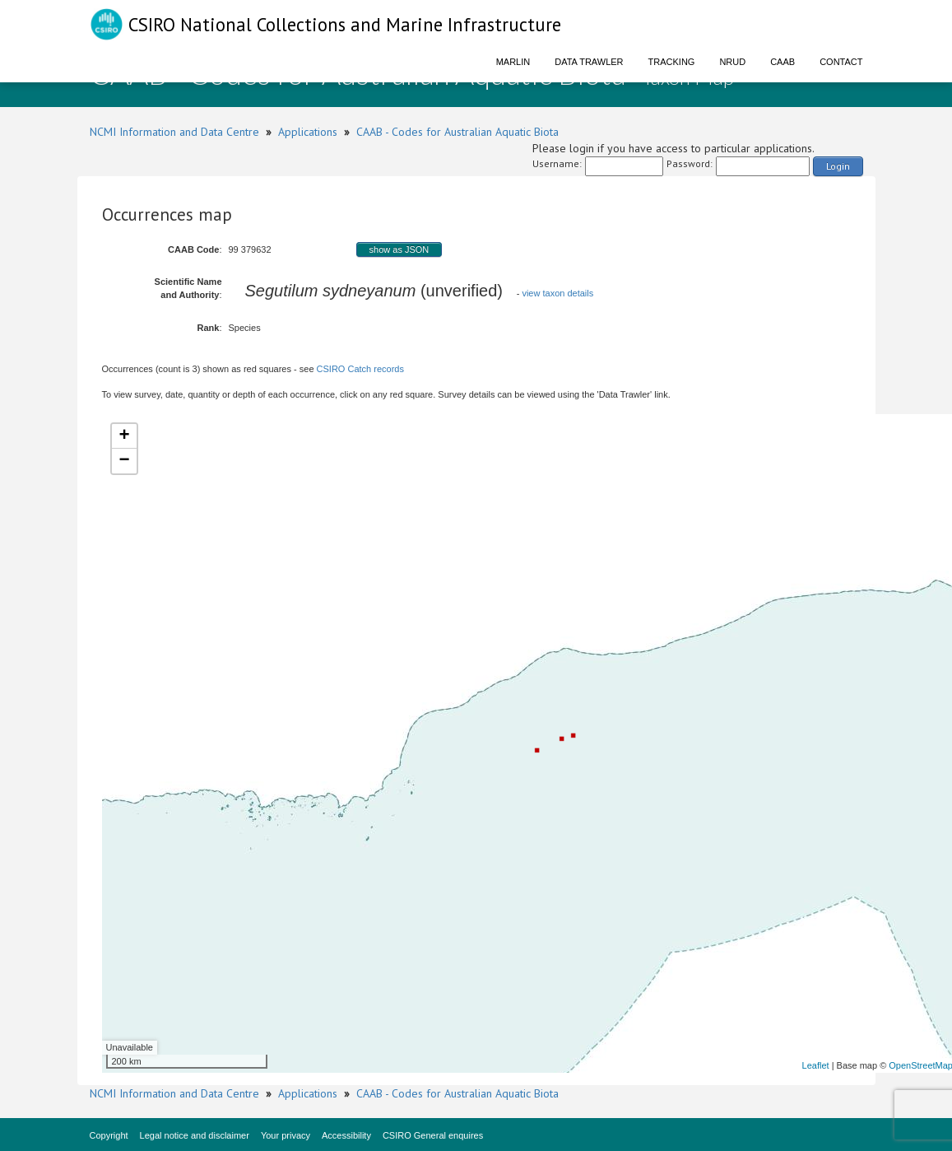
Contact (841, 62)
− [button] (123, 461)
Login (838, 166)
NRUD (732, 62)
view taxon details (557, 293)
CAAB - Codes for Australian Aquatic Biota (457, 131)
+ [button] (123, 436)
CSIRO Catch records (360, 369)
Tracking (671, 62)
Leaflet (815, 1065)
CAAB (782, 62)
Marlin (513, 62)
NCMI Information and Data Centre (174, 131)
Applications (307, 131)
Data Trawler (589, 62)
